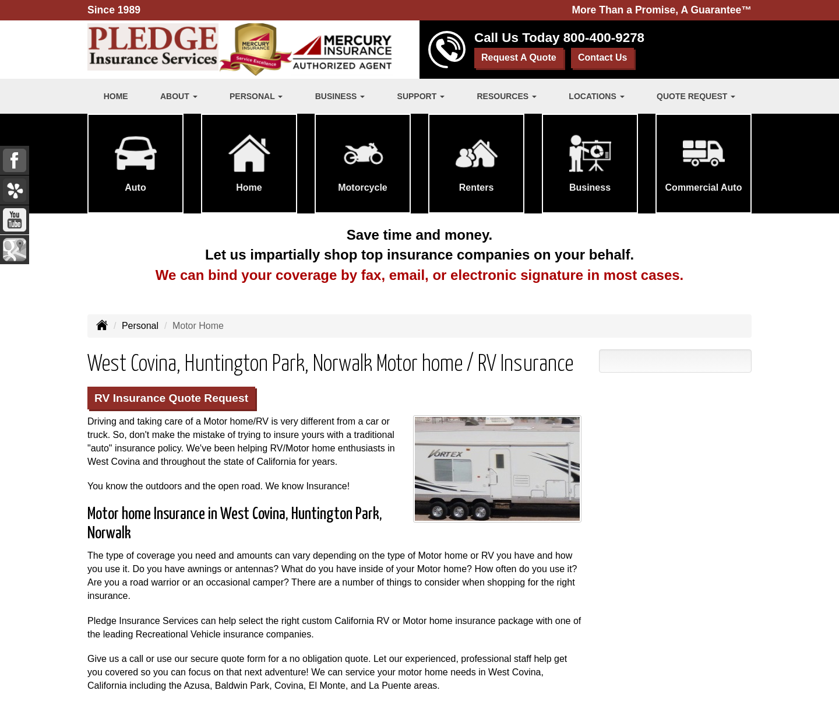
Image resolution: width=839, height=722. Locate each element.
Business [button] (340, 96)
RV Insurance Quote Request (171, 398)
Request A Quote (518, 57)
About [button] (179, 96)
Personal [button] (256, 96)
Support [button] (421, 96)
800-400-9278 (603, 37)
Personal (140, 326)
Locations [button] (596, 96)
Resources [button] (507, 96)
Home (116, 96)
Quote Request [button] (696, 96)
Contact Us (602, 57)
